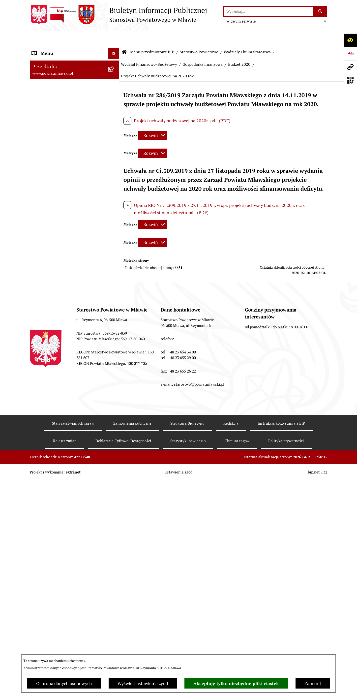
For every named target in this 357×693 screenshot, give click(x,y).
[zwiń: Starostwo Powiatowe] (114, 142)
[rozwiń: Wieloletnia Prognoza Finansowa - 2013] (114, 499)
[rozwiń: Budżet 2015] (114, 555)
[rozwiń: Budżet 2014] (114, 520)
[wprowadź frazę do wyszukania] (268, 11)
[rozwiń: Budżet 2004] (114, 313)
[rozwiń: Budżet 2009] (114, 385)
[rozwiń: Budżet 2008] (114, 370)
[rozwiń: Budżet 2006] (114, 342)
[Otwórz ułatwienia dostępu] (350, 40)
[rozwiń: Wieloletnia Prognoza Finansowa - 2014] (114, 534)
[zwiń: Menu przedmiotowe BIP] (114, 49)
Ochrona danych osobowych (64, 683)
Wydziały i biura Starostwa (247, 37)
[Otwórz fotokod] (350, 80)
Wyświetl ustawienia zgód (143, 683)
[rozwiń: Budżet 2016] (114, 591)
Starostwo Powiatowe (199, 37)
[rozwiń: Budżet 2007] (114, 356)
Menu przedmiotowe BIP (152, 37)
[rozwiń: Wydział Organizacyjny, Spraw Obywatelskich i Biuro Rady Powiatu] (114, 221)
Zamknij (312, 683)
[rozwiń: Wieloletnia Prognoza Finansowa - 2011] (114, 428)
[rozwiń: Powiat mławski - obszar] (114, 113)
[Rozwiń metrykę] (152, 120)
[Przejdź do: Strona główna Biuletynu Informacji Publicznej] (124, 37)
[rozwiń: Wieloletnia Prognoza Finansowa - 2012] (114, 463)
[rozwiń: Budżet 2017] (114, 626)
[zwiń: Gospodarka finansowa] (114, 284)
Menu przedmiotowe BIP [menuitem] (56, 49)
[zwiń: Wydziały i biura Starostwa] (114, 206)
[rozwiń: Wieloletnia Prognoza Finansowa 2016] (114, 605)
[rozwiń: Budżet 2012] (114, 449)
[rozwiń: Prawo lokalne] (114, 78)
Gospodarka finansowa (202, 49)
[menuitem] (74, 63)
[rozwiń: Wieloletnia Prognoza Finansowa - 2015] (114, 570)
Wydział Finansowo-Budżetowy (149, 49)
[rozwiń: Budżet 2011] (114, 413)
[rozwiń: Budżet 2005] (114, 327)
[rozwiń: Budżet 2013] (114, 484)
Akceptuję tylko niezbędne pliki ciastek (236, 683)
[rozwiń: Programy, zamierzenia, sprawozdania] (114, 92)
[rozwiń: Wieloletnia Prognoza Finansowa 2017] (114, 641)
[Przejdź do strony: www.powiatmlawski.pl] (350, 67)
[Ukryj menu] (113, 38)
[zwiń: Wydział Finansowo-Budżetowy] (114, 263)
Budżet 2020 (239, 49)
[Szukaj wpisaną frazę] (320, 11)
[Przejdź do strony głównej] (118, 14)
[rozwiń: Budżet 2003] (114, 298)
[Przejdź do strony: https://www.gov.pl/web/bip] (350, 53)
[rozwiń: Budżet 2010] (114, 399)
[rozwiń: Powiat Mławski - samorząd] (114, 128)
